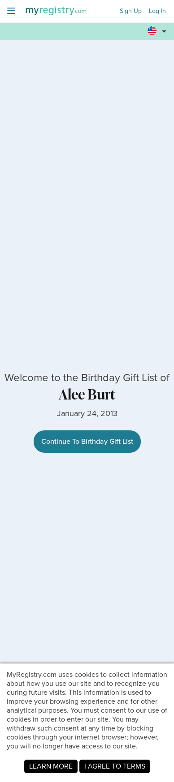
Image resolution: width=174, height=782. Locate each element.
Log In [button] (157, 11)
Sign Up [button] (131, 11)
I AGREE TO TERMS (114, 766)
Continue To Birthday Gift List (87, 441)
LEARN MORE (51, 766)
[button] (158, 27)
